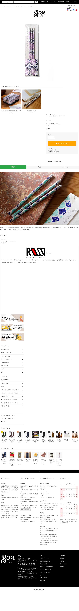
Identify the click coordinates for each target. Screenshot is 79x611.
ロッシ (64, 133)
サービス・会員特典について (8, 432)
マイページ (62, 573)
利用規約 (42, 598)
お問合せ (69, 7)
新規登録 (62, 575)
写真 (39, 184)
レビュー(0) (66, 184)
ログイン (68, 1)
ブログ (42, 592)
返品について (50, 165)
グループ (16, 6)
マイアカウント (53, 1)
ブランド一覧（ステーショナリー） (55, 133)
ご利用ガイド (43, 595)
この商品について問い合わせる (53, 178)
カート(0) (74, 1)
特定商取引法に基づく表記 (53, 169)
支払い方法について (45, 575)
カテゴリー (9, 6)
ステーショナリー (52, 132)
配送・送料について (52, 167)
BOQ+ (68, 8)
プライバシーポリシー (45, 587)
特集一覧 (30, 6)
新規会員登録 (61, 1)
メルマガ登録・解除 (71, 5)
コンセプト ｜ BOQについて (8, 436)
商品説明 (13, 184)
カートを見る (63, 581)
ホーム (3, 6)
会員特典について (44, 1)
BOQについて (24, 6)
